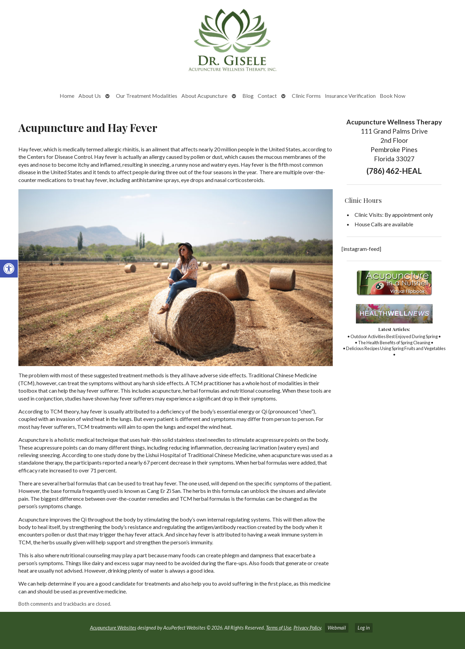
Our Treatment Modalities (146, 95)
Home (67, 95)
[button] (9, 268)
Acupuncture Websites (113, 628)
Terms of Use (278, 628)
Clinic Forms (306, 95)
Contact (267, 95)
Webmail (337, 628)
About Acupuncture (204, 95)
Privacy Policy (307, 628)
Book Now (392, 95)
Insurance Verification (350, 95)
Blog (248, 95)
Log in (364, 628)
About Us (89, 95)
